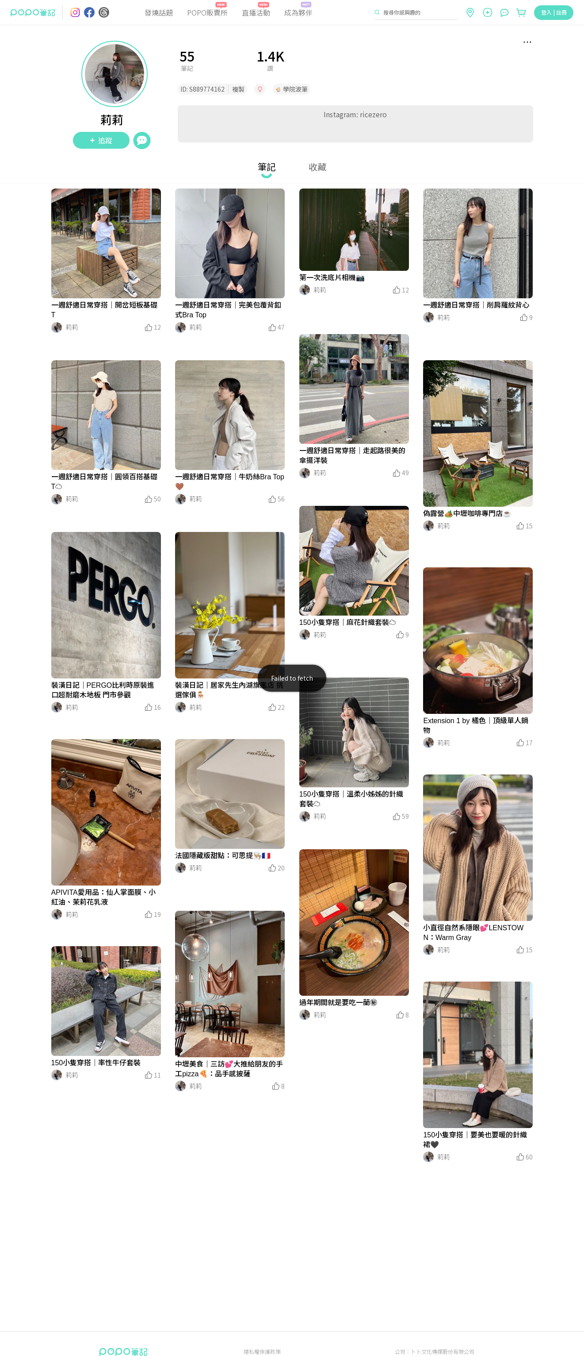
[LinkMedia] (106, 243)
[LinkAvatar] (56, 327)
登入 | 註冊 (554, 12)
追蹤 (101, 140)
